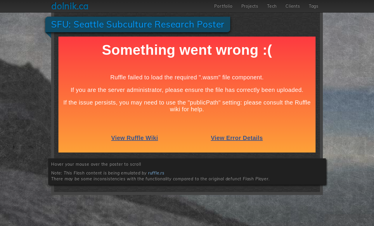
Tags (313, 6)
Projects (249, 6)
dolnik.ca (70, 6)
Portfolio (223, 6)
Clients (292, 6)
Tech (272, 6)
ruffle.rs (156, 173)
